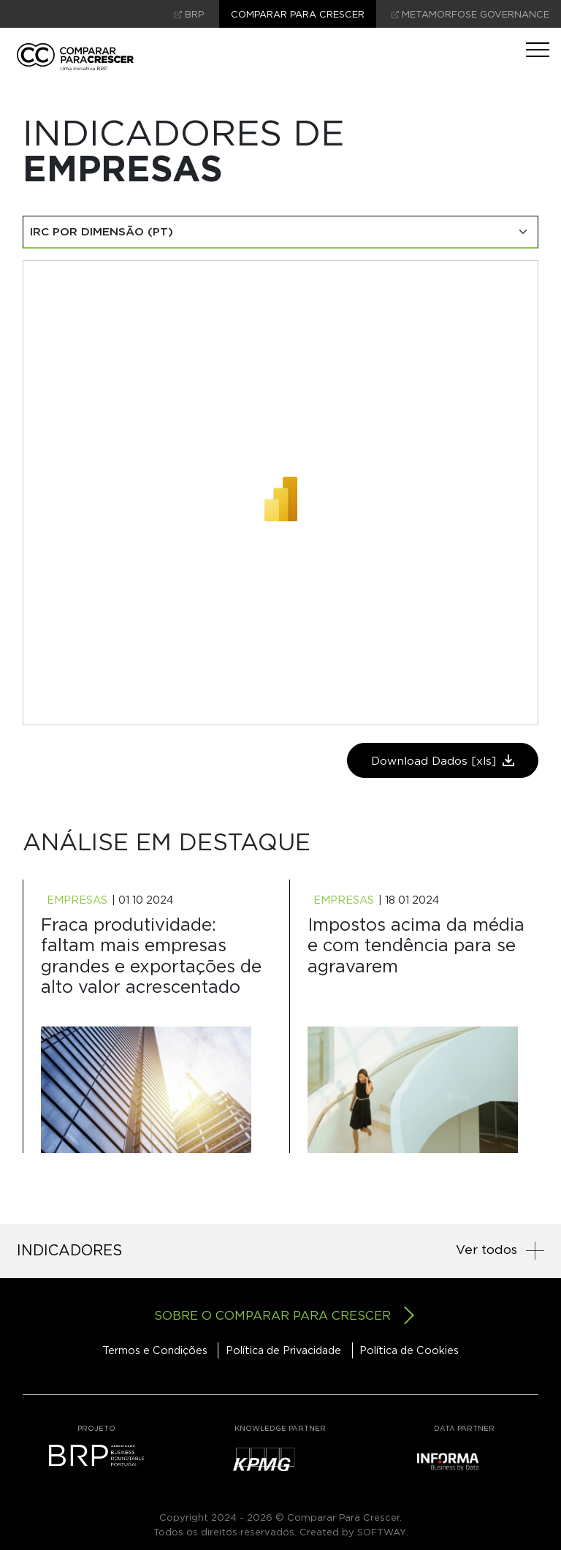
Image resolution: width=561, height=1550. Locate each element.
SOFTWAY (381, 1532)
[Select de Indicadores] (281, 232)
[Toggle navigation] (537, 49)
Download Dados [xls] (442, 761)
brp (189, 14)
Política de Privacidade (283, 1350)
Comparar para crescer (298, 14)
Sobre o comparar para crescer (284, 1316)
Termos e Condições (154, 1350)
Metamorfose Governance (470, 14)
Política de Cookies (409, 1350)
